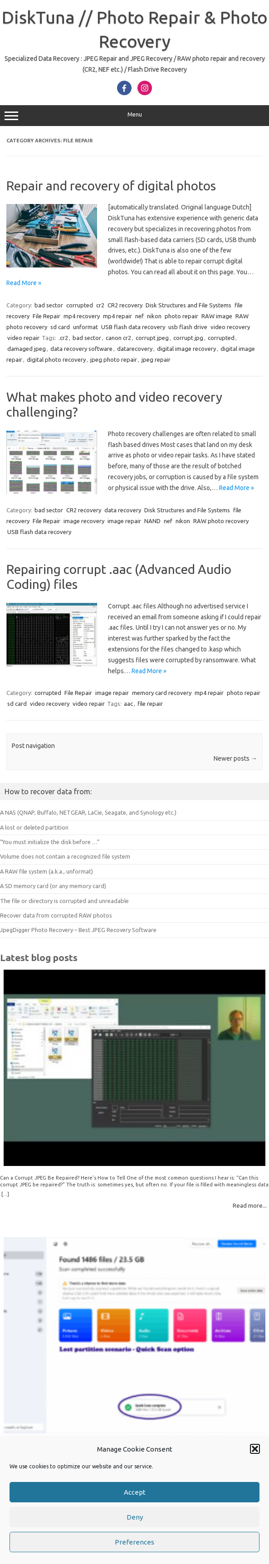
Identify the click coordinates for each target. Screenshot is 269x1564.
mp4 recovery (82, 316)
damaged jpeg (26, 348)
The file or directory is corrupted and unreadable (64, 901)
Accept (135, 1493)
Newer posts (235, 758)
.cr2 (63, 338)
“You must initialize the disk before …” (50, 842)
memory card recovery (161, 693)
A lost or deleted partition (34, 827)
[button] (254, 1449)
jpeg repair (156, 359)
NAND (152, 521)
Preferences (134, 1543)
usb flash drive (187, 327)
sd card (60, 327)
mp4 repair (117, 316)
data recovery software (81, 348)
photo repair (181, 316)
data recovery (122, 510)
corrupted (79, 305)
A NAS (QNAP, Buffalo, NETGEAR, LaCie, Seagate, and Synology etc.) (88, 812)
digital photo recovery (56, 359)
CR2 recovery (125, 305)
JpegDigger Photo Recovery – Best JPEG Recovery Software (78, 930)
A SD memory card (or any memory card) (53, 886)
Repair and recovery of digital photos (111, 186)
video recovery (230, 327)
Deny (135, 1518)
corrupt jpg (188, 338)
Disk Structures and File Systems (188, 305)
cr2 (100, 305)
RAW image (216, 316)
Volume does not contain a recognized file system (65, 856)
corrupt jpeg (152, 338)
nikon (154, 316)
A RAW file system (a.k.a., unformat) (46, 871)
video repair (23, 338)
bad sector (48, 305)
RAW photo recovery (221, 521)
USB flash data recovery (133, 327)
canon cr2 (118, 338)
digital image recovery (186, 348)
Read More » (23, 283)
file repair (150, 703)
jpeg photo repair (113, 359)
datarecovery (134, 348)
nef (139, 316)
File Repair (46, 316)
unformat (85, 327)
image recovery (84, 521)
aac (128, 703)
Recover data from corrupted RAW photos (56, 915)
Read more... (250, 1205)
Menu (134, 115)
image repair (124, 521)
